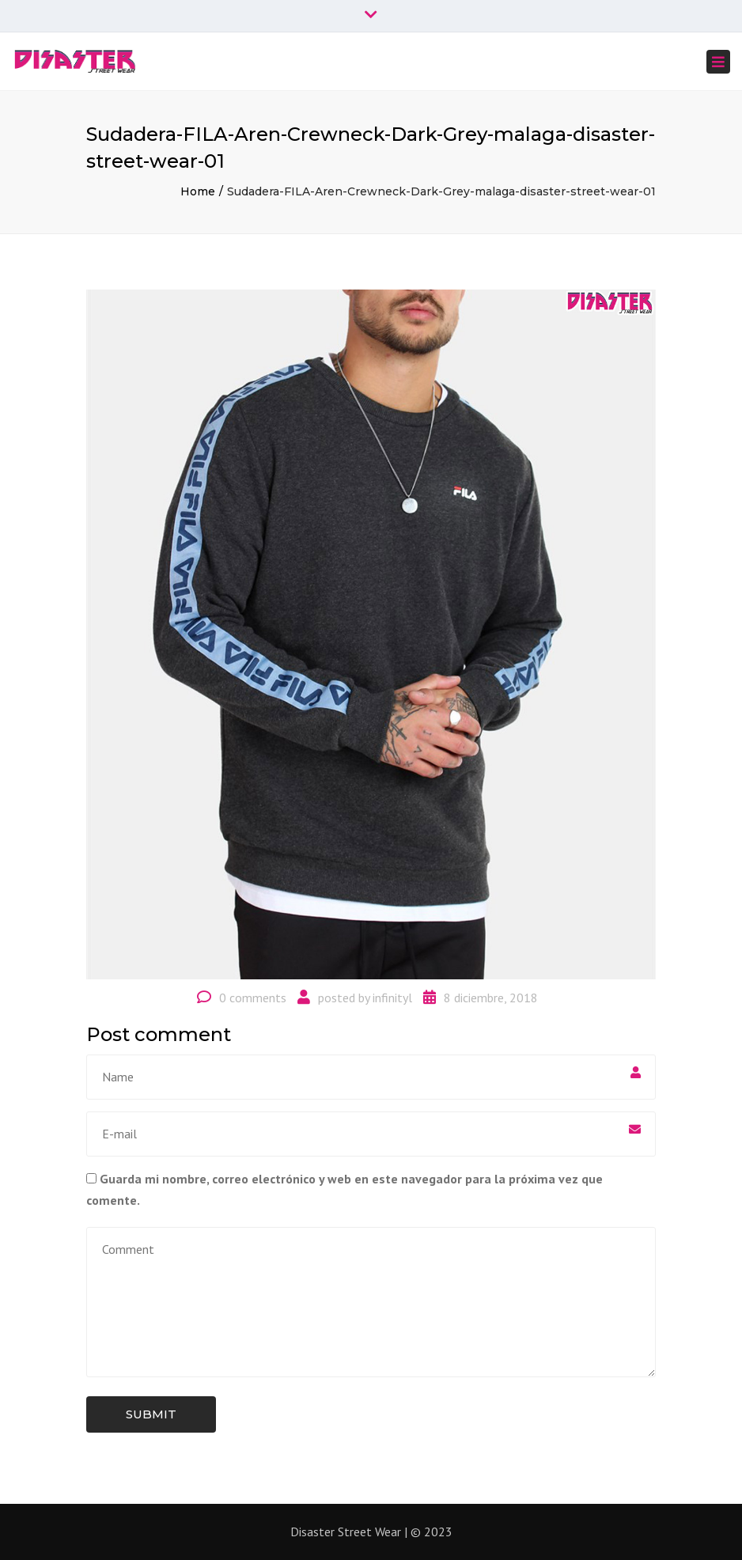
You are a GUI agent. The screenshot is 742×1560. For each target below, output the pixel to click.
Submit (151, 1414)
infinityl (392, 997)
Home (197, 191)
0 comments (252, 997)
